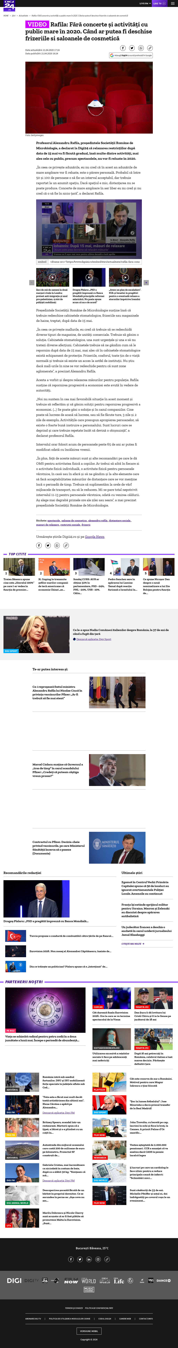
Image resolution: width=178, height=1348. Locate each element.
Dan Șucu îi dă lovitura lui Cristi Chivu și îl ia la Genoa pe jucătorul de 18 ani (152, 1016)
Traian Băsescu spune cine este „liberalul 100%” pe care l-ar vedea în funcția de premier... (18, 584)
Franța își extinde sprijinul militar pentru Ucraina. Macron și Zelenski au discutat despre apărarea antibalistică (145, 910)
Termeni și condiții (74, 1308)
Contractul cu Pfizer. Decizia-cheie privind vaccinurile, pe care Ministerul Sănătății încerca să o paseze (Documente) (59, 847)
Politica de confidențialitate (99, 1308)
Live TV (157, 3)
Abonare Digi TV (33, 1318)
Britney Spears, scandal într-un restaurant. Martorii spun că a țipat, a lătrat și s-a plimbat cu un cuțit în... (63, 1127)
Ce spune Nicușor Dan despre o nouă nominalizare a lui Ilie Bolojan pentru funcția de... (156, 586)
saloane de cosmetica (74, 520)
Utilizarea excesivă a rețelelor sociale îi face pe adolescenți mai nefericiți (110, 1057)
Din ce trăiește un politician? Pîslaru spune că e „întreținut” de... (68, 966)
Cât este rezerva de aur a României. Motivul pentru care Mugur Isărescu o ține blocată (151, 1082)
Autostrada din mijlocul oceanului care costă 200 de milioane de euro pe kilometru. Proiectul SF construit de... (63, 1150)
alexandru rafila (98, 520)
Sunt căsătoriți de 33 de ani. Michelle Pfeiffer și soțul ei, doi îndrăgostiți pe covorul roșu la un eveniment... (150, 1195)
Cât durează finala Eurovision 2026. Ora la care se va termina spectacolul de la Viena (111, 1016)
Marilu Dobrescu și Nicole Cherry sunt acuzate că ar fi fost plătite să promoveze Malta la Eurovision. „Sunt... (63, 1218)
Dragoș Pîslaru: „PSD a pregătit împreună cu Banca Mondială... (45, 921)
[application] (89, 229)
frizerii (86, 524)
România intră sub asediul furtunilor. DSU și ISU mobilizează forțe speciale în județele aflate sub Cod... (64, 1082)
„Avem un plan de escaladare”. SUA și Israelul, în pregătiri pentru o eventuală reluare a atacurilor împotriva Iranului (125, 294)
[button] (89, 229)
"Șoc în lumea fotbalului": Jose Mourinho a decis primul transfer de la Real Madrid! (150, 1105)
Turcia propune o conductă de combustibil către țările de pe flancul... (71, 936)
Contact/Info (146, 1318)
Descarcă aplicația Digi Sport (93, 639)
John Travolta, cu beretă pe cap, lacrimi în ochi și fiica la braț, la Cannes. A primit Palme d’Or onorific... (149, 1127)
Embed (42, 261)
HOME (6, 15)
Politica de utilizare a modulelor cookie (69, 1318)
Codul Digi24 (104, 1318)
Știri (14, 15)
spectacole (53, 520)
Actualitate (24, 15)
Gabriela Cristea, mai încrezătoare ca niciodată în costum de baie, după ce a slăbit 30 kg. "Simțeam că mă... (64, 1170)
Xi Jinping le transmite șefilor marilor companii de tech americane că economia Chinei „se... (53, 584)
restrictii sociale (70, 524)
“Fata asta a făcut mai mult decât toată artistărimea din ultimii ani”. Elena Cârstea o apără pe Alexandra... (63, 1102)
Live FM (144, 3)
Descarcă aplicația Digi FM (59, 1112)
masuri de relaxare (47, 524)
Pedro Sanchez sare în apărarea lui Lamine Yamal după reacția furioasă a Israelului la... (122, 584)
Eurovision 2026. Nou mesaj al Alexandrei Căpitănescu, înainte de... (70, 951)
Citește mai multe (132, 943)
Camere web (125, 1318)
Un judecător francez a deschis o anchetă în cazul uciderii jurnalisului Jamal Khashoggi (147, 931)
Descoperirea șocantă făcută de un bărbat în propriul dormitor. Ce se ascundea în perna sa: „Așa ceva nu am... (63, 1195)
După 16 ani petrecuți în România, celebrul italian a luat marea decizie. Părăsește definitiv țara (153, 1059)
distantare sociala (120, 520)
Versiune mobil (89, 1331)
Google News (94, 536)
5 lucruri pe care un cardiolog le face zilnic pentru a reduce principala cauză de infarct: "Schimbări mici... (149, 1173)
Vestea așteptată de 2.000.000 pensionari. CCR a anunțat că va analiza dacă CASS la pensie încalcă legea (149, 1150)
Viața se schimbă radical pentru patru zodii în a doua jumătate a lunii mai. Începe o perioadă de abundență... (42, 1038)
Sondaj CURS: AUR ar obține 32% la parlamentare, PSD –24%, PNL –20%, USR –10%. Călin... (89, 586)
